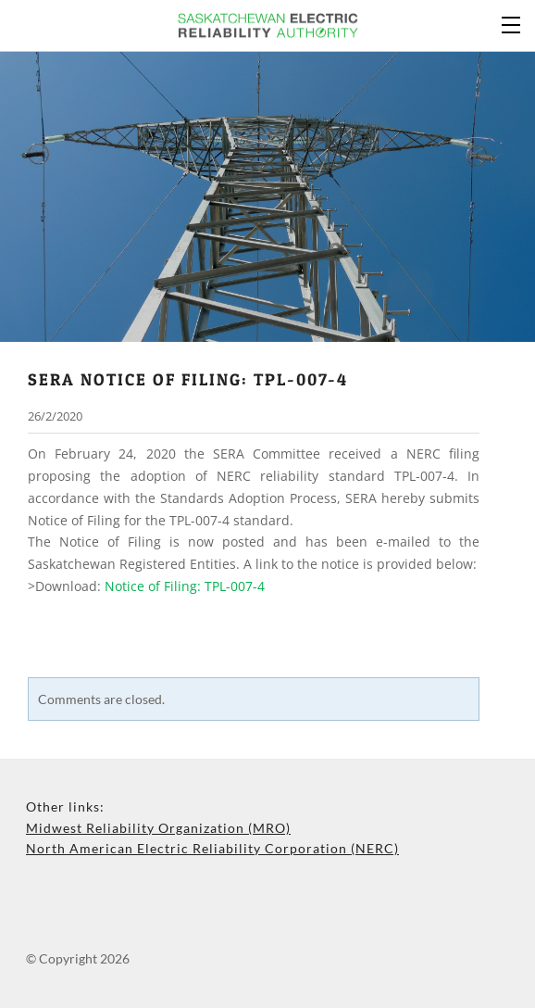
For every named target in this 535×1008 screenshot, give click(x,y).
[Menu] (512, 23)
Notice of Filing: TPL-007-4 (185, 586)
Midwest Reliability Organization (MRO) (158, 828)
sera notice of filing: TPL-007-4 (188, 379)
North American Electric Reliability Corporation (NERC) (212, 848)
